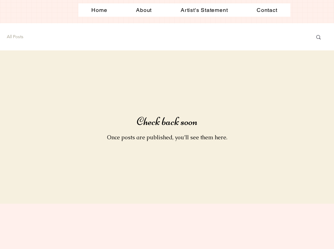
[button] (318, 37)
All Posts (15, 36)
